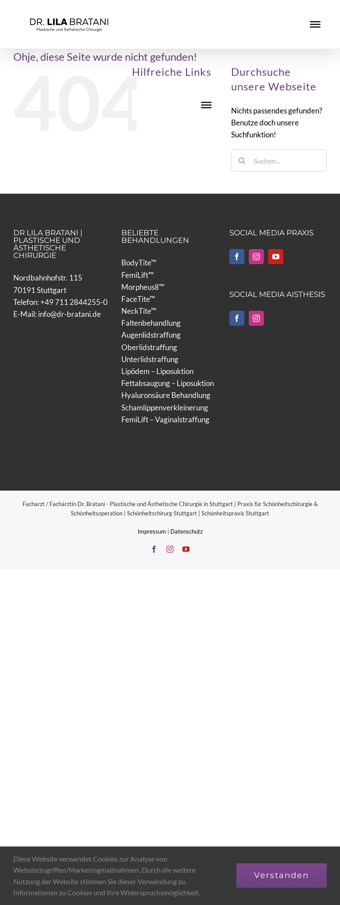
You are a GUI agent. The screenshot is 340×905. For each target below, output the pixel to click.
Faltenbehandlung (151, 323)
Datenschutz (186, 531)
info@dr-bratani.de (69, 314)
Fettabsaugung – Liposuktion (167, 383)
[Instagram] (256, 256)
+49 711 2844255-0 (74, 302)
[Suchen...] (279, 160)
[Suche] (242, 160)
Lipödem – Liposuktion (157, 371)
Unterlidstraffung (149, 359)
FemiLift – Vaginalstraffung (165, 419)
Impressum (152, 531)
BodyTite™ (138, 262)
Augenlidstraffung (151, 334)
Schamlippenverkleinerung (164, 407)
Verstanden (281, 875)
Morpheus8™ (142, 287)
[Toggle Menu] (315, 24)
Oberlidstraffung (149, 347)
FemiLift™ (137, 275)
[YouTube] (275, 256)
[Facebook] (236, 256)
